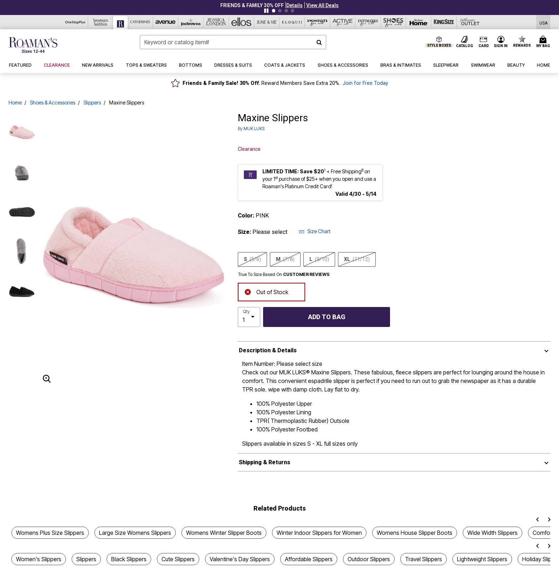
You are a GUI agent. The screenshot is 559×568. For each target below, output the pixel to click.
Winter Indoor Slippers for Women (319, 532)
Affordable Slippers (309, 559)
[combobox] (233, 42)
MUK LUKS (254, 128)
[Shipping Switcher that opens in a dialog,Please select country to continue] (543, 22)
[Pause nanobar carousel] (266, 11)
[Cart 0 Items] (544, 42)
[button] (294, 5)
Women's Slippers (38, 559)
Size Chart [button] (314, 231)
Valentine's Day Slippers (240, 559)
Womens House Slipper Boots (414, 532)
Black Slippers (129, 559)
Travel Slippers (423, 559)
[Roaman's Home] (33, 45)
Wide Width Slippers (492, 532)
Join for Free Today (365, 83)
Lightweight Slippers (482, 559)
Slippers (92, 102)
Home (15, 102)
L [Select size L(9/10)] (319, 259)
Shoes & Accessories (52, 102)
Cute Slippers (178, 559)
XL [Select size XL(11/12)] (357, 259)
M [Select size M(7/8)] (285, 259)
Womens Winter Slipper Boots (224, 532)
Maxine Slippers (126, 102)
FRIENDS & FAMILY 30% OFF (252, 5)
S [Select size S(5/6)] (252, 259)
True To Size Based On (283, 274)
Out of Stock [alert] (266, 291)
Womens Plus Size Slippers (50, 532)
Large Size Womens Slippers (135, 532)
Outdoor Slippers (369, 559)
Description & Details (268, 350)
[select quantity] (249, 317)
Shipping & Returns (264, 462)
